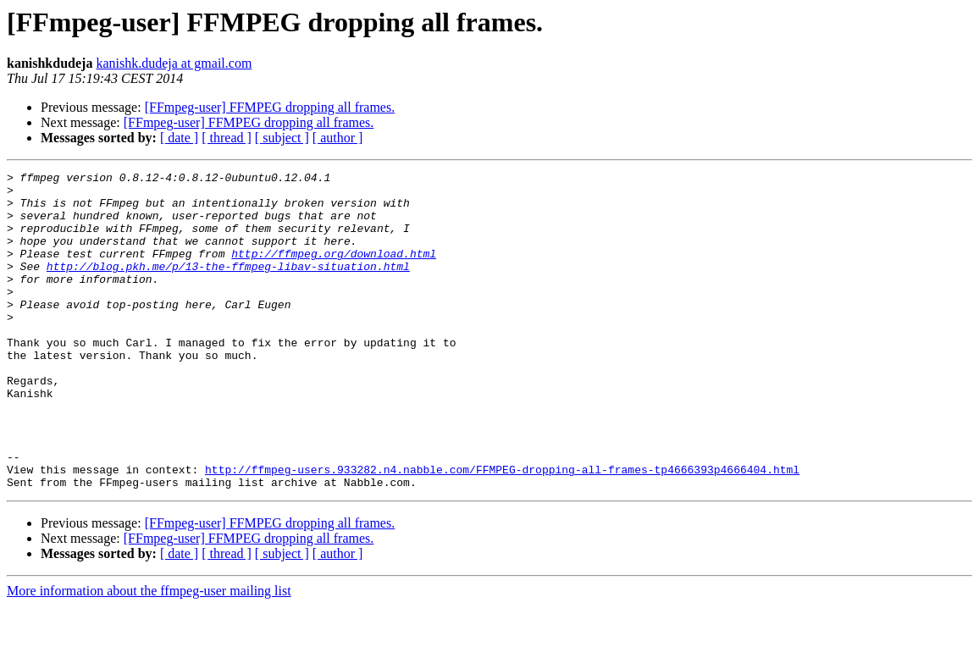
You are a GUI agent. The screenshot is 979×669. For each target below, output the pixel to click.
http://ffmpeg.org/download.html (333, 271)
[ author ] (338, 137)
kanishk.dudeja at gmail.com (174, 63)
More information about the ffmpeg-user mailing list (149, 654)
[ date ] (179, 137)
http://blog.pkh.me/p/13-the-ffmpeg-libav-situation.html (228, 286)
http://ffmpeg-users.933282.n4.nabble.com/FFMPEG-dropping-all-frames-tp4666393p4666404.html (502, 530)
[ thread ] (227, 137)
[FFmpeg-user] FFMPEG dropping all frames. (270, 107)
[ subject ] (282, 137)
